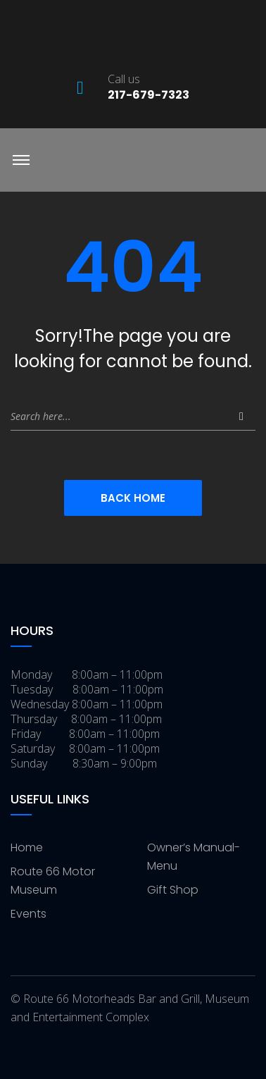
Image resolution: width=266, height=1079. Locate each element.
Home (27, 847)
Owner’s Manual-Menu (193, 856)
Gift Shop (172, 890)
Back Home (133, 498)
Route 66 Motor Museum (53, 880)
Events (28, 914)
